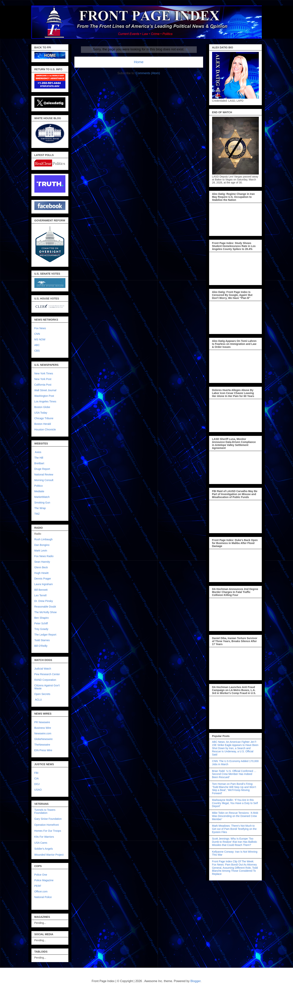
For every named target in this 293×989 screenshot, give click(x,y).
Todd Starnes (42, 640)
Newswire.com (42, 733)
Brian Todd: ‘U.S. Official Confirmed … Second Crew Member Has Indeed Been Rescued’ (234, 774)
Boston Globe (42, 407)
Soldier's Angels (43, 848)
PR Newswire (42, 722)
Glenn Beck (41, 567)
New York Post (42, 379)
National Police (43, 897)
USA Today (40, 412)
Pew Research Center (47, 674)
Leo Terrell (40, 595)
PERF (37, 885)
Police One (40, 874)
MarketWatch (42, 496)
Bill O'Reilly (40, 645)
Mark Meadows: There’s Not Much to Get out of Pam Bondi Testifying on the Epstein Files (234, 829)
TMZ (37, 513)
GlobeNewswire (43, 739)
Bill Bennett (41, 589)
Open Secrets (42, 694)
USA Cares (40, 842)
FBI (36, 772)
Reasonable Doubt (45, 606)
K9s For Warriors (44, 836)
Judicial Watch (42, 668)
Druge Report (42, 468)
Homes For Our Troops (47, 830)
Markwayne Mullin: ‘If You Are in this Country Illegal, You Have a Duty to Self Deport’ (235, 803)
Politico (38, 485)
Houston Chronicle (45, 429)
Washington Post (44, 395)
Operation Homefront (46, 824)
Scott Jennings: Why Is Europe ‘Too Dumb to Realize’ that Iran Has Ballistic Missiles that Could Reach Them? (234, 841)
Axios (37, 452)
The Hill (38, 457)
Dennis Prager (42, 578)
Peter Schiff (41, 623)
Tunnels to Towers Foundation (44, 811)
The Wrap (40, 508)
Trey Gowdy (41, 629)
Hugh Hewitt (41, 572)
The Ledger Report (45, 634)
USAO (38, 789)
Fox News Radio (44, 556)
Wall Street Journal (45, 390)
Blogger (195, 981)
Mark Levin (40, 550)
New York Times (43, 373)
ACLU (38, 699)
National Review (43, 474)
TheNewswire (42, 744)
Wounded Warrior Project (49, 854)
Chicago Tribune (43, 418)
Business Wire (42, 727)
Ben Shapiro (41, 617)
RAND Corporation (45, 679)
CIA (36, 778)
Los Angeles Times (45, 401)
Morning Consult (43, 480)
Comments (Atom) (148, 73)
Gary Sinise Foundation (48, 818)
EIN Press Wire (43, 750)
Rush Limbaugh (43, 539)
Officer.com (41, 891)
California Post (42, 384)
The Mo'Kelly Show (45, 612)
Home (138, 62)
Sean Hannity (42, 561)
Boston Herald (42, 423)
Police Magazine (44, 880)
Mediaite (39, 491)
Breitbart (39, 463)
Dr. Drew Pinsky (43, 600)
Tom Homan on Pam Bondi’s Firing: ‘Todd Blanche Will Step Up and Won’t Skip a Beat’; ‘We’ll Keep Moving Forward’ (234, 788)
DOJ (37, 784)
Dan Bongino (42, 544)
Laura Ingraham (43, 584)
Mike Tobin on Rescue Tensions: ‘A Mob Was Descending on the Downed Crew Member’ (235, 816)
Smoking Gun (42, 502)
